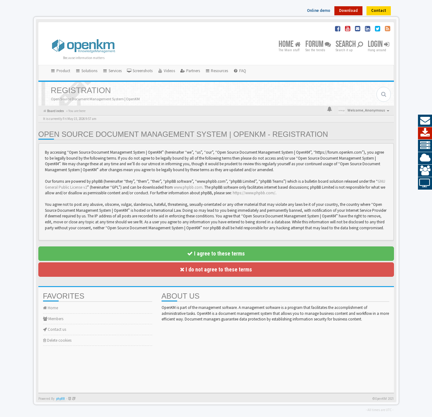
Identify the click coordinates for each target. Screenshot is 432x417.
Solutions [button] (86, 70)
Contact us (54, 329)
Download (348, 10)
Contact (378, 10)
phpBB (60, 399)
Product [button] (60, 70)
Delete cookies (57, 340)
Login (378, 44)
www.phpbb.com (188, 187)
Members (53, 318)
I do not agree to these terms (216, 269)
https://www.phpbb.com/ (254, 193)
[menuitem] (139, 71)
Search (349, 44)
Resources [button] (216, 70)
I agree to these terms (216, 253)
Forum (318, 44)
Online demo (318, 10)
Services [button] (112, 70)
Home (290, 44)
